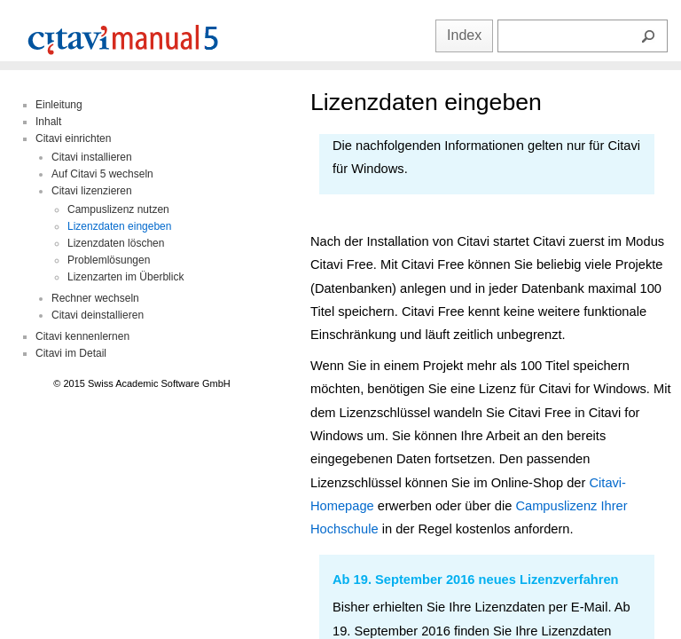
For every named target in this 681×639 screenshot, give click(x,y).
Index (464, 35)
